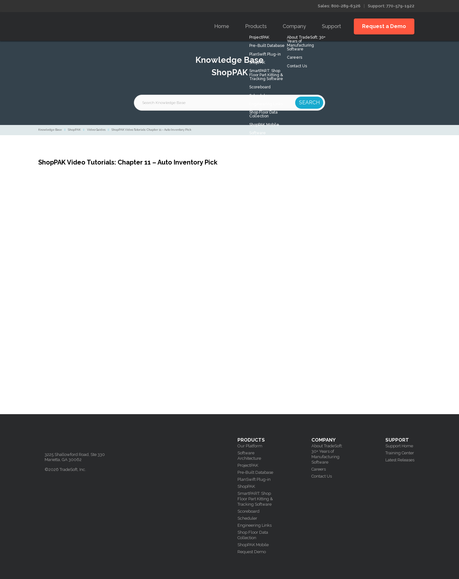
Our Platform (249, 445)
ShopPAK (74, 129)
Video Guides (96, 129)
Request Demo (251, 551)
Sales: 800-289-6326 (339, 6)
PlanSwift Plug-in (254, 479)
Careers (318, 469)
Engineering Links (254, 525)
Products (256, 26)
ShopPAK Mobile (253, 544)
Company (294, 26)
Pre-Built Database (255, 472)
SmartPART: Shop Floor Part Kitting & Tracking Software (255, 499)
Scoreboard (248, 511)
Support (331, 26)
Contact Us (321, 476)
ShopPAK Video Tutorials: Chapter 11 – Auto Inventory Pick (151, 129)
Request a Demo (384, 26)
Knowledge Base (50, 129)
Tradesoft (90, 25)
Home (221, 26)
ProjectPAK (247, 465)
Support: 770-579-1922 (391, 6)
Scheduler (247, 518)
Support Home (399, 445)
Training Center (399, 453)
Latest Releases (399, 460)
